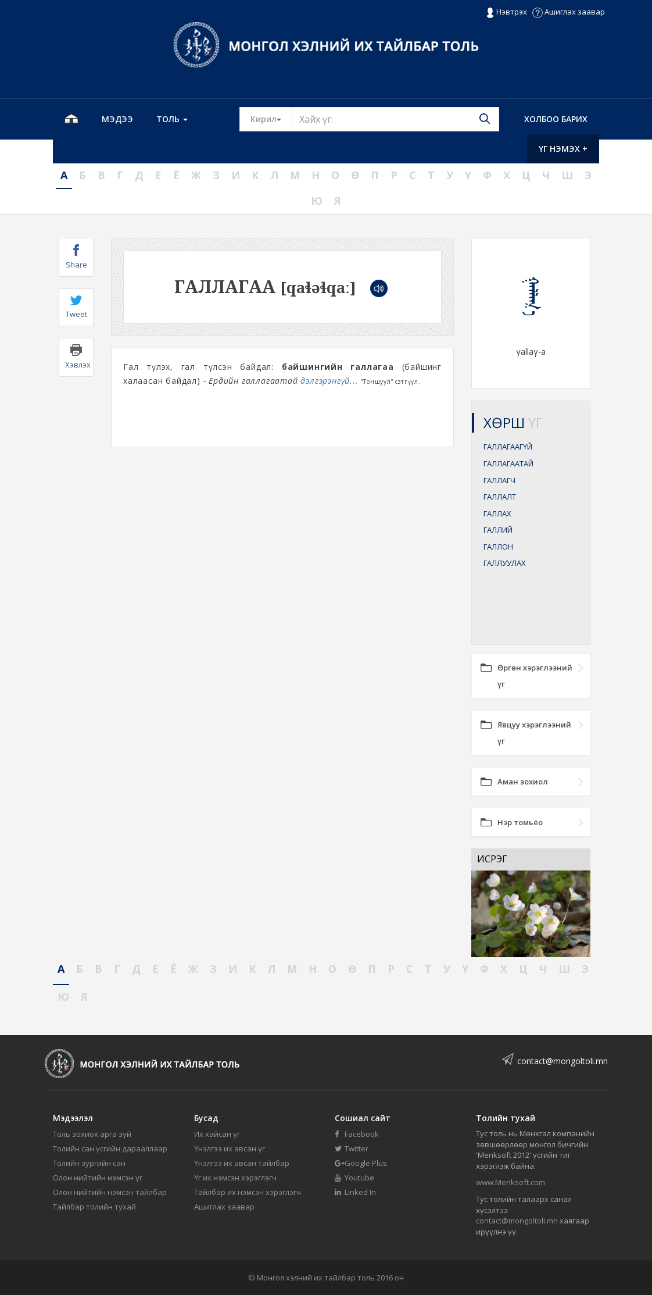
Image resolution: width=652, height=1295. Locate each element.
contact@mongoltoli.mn (562, 1060)
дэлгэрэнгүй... (329, 380)
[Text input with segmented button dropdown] (395, 119)
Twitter (351, 1148)
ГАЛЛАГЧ (499, 480)
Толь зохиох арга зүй (92, 1134)
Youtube (354, 1177)
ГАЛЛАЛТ (499, 496)
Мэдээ (117, 118)
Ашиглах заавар (568, 11)
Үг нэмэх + (563, 148)
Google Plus (361, 1163)
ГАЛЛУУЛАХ (504, 563)
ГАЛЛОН (498, 546)
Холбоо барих (555, 118)
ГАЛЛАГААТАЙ (508, 463)
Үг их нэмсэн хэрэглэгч (235, 1177)
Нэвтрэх (506, 12)
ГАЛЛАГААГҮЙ (507, 446)
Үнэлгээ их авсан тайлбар (241, 1163)
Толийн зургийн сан (89, 1163)
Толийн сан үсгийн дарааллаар (110, 1148)
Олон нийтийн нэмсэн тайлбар (110, 1192)
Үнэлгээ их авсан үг (229, 1148)
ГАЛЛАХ (497, 513)
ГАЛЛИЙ (498, 530)
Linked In (355, 1192)
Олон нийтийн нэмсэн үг (97, 1177)
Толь (172, 118)
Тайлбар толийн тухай (94, 1206)
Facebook (357, 1134)
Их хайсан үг (217, 1134)
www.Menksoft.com (510, 1182)
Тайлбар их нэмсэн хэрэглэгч (247, 1192)
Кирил (271, 118)
